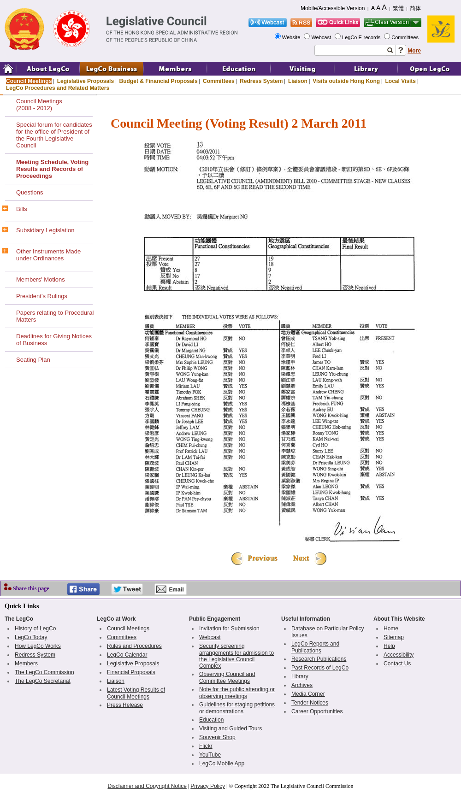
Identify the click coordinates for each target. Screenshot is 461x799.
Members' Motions (40, 279)
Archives (302, 685)
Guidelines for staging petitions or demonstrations (237, 708)
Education (211, 720)
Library (299, 676)
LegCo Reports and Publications (315, 647)
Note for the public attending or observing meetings (237, 692)
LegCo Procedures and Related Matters (57, 88)
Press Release (125, 705)
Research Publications (318, 659)
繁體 (398, 8)
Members (26, 663)
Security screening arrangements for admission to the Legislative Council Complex (236, 656)
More (414, 50)
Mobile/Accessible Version (333, 8)
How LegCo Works (38, 646)
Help (389, 646)
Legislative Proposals (85, 81)
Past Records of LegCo (320, 667)
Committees (405, 37)
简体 (415, 8)
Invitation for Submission (229, 628)
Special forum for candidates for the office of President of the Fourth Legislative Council (54, 135)
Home (391, 628)
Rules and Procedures (134, 646)
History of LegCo (35, 628)
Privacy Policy (207, 786)
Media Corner (308, 694)
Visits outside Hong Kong (346, 81)
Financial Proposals (131, 672)
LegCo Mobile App (221, 763)
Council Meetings (29, 81)
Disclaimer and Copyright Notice (146, 786)
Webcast (321, 37)
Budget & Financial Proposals (158, 81)
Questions (29, 192)
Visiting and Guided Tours (230, 728)
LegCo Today (31, 637)
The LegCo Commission (44, 672)
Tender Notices (309, 702)
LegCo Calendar (127, 655)
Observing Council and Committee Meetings (227, 677)
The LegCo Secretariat (43, 681)
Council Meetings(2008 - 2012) (39, 105)
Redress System (261, 81)
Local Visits (400, 81)
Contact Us (397, 663)
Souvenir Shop (217, 737)
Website (292, 37)
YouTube (210, 755)
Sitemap (394, 637)
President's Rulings (41, 296)
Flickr (206, 746)
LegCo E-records (362, 37)
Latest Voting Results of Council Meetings (136, 693)
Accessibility (399, 655)
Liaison (297, 81)
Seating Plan (33, 359)
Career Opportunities (317, 711)
